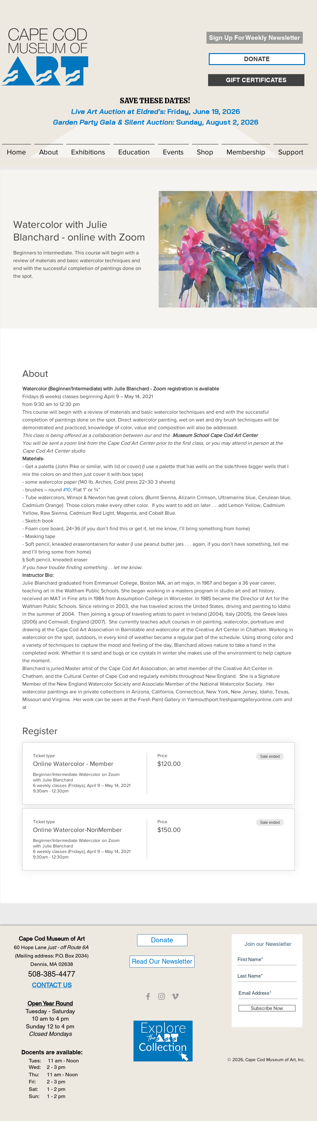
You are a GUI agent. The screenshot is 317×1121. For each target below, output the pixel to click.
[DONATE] (257, 59)
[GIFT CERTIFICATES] (256, 80)
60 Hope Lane (52, 947)
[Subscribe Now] (267, 1008)
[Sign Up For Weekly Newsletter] (254, 38)
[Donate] (162, 940)
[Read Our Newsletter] (162, 962)
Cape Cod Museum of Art (52, 938)
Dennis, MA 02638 (51, 964)
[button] (49, 149)
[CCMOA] (148, 996)
